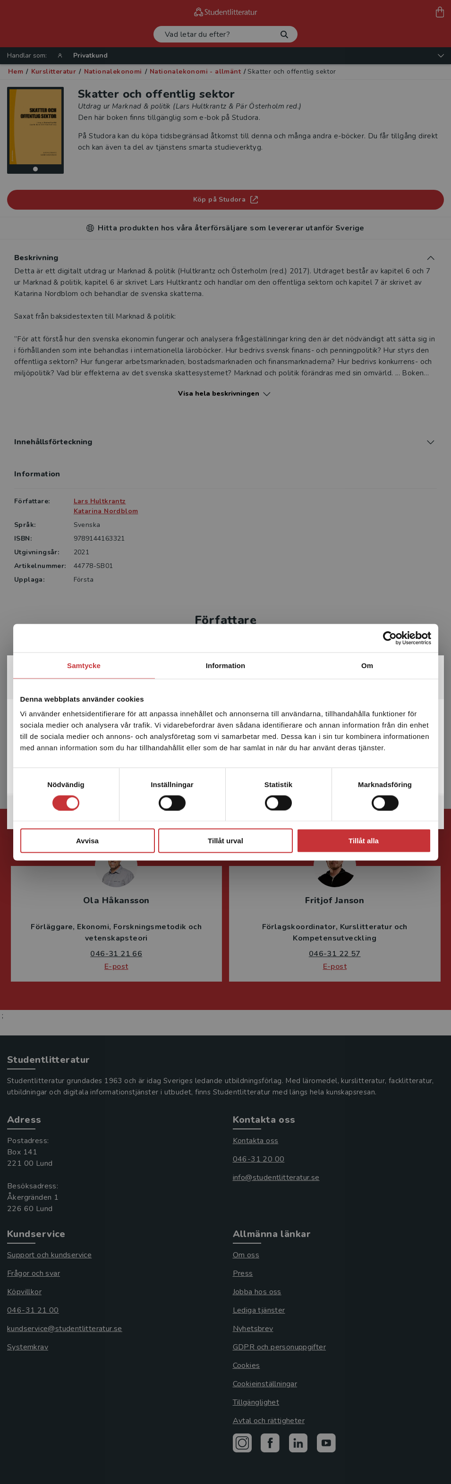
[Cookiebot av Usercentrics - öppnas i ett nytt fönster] (390, 638)
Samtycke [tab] (84, 665)
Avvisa (87, 841)
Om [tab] (367, 665)
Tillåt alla (364, 841)
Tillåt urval (225, 841)
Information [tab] (226, 665)
